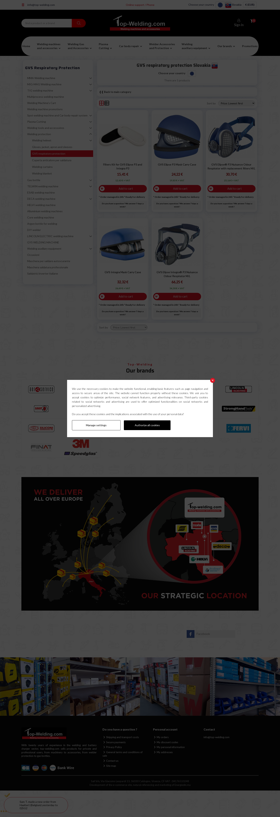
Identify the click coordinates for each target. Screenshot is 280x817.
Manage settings (96, 425)
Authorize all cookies (147, 425)
